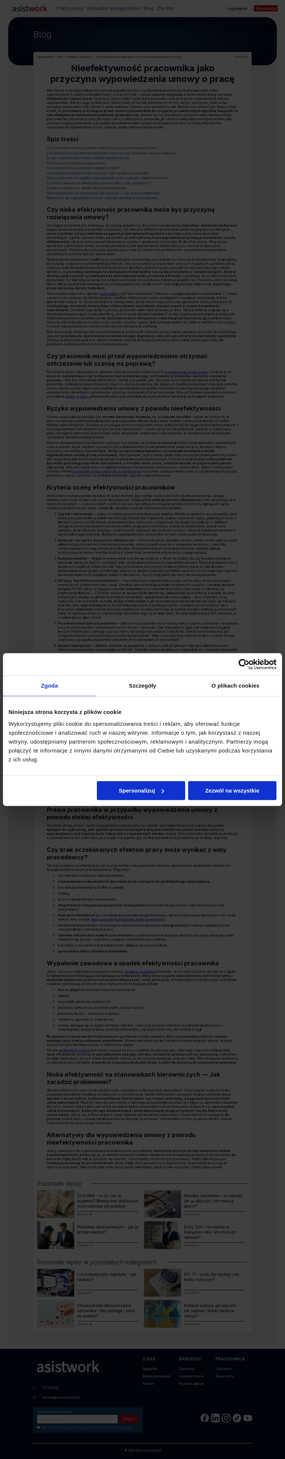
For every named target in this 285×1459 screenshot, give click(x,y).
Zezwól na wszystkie (232, 790)
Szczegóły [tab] (142, 685)
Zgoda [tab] (49, 685)
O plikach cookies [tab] (235, 685)
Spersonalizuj (141, 790)
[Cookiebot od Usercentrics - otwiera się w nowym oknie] (244, 664)
